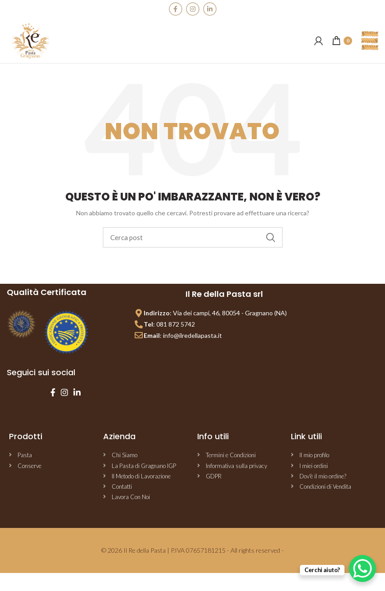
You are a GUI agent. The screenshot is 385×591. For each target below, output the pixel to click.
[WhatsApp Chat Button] (362, 568)
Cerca (270, 237)
